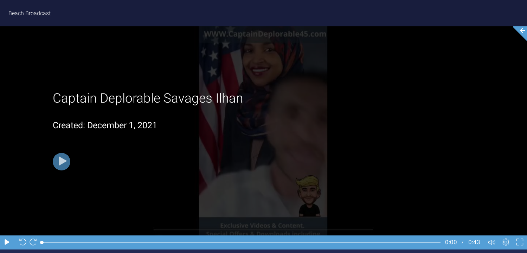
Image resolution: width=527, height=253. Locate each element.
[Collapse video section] (518, 33)
